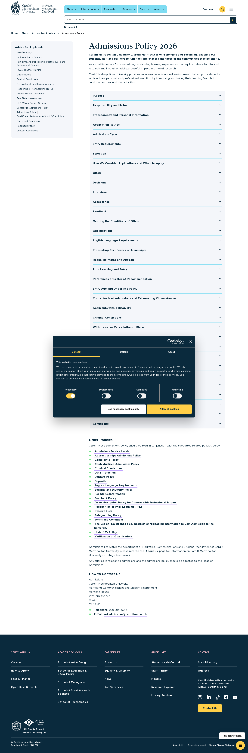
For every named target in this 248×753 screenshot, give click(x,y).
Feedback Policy (26, 126)
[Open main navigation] (230, 9)
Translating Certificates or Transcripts (119, 250)
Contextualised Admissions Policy (117, 464)
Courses (16, 662)
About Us (152, 551)
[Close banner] (190, 341)
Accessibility (179, 745)
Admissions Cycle (105, 134)
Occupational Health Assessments (35, 84)
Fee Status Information (110, 494)
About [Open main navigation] (157, 9)
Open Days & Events (24, 687)
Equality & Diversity (117, 670)
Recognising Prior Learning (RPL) (35, 89)
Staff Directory (207, 662)
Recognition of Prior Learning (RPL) (118, 506)
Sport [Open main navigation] (143, 9)
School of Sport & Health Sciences (74, 692)
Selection (99, 153)
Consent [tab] (76, 351)
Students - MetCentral (165, 662)
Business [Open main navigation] (127, 9)
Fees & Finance (21, 678)
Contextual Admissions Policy (32, 108)
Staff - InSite (159, 670)
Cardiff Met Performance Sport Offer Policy (40, 116)
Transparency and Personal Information (121, 115)
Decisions (99, 182)
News (108, 678)
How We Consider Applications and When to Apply (128, 163)
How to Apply (24, 52)
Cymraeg (207, 9)
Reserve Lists (103, 511)
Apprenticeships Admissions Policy (118, 455)
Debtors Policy (104, 476)
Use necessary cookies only (123, 409)
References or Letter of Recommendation (122, 279)
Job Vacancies (114, 687)
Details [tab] (124, 351)
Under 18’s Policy (106, 532)
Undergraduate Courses (29, 57)
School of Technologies (73, 701)
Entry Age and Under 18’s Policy (115, 288)
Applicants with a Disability (112, 308)
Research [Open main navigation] (109, 9)
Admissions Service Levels (112, 451)
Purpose (98, 95)
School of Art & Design (72, 662)
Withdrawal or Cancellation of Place (118, 327)
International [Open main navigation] (88, 9)
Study (25, 33)
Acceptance (101, 201)
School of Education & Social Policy (72, 672)
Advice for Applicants (45, 33)
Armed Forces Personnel (30, 93)
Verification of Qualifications (114, 536)
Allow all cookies (169, 409)
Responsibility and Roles (110, 105)
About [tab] (171, 351)
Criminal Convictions (27, 79)
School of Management (73, 682)
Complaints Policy (107, 459)
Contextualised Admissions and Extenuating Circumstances (135, 298)
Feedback (100, 211)
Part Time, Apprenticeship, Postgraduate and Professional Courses (41, 63)
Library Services (161, 695)
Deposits (100, 481)
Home (14, 33)
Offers (97, 172)
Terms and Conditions (28, 121)
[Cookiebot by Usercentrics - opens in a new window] (170, 341)
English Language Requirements (115, 240)
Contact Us (210, 708)
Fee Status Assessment (30, 98)
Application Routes (106, 124)
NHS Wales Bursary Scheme (32, 103)
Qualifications (24, 74)
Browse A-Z (71, 27)
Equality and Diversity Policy (114, 489)
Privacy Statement (197, 745)
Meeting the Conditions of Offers (116, 221)
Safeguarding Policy (108, 515)
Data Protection (105, 472)
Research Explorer (163, 687)
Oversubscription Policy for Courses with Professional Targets (135, 502)
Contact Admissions (27, 130)
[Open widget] (240, 745)
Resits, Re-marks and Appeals (113, 259)
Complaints (101, 423)
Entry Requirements (107, 144)
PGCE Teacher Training (29, 70)
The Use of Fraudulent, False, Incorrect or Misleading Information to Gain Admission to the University (154, 526)
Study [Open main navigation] (70, 9)
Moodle (156, 678)
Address (203, 670)
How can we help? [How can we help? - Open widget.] (232, 735)
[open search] (222, 9)
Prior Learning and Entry (110, 269)
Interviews (100, 192)
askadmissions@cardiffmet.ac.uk (125, 614)
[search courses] (233, 20)
